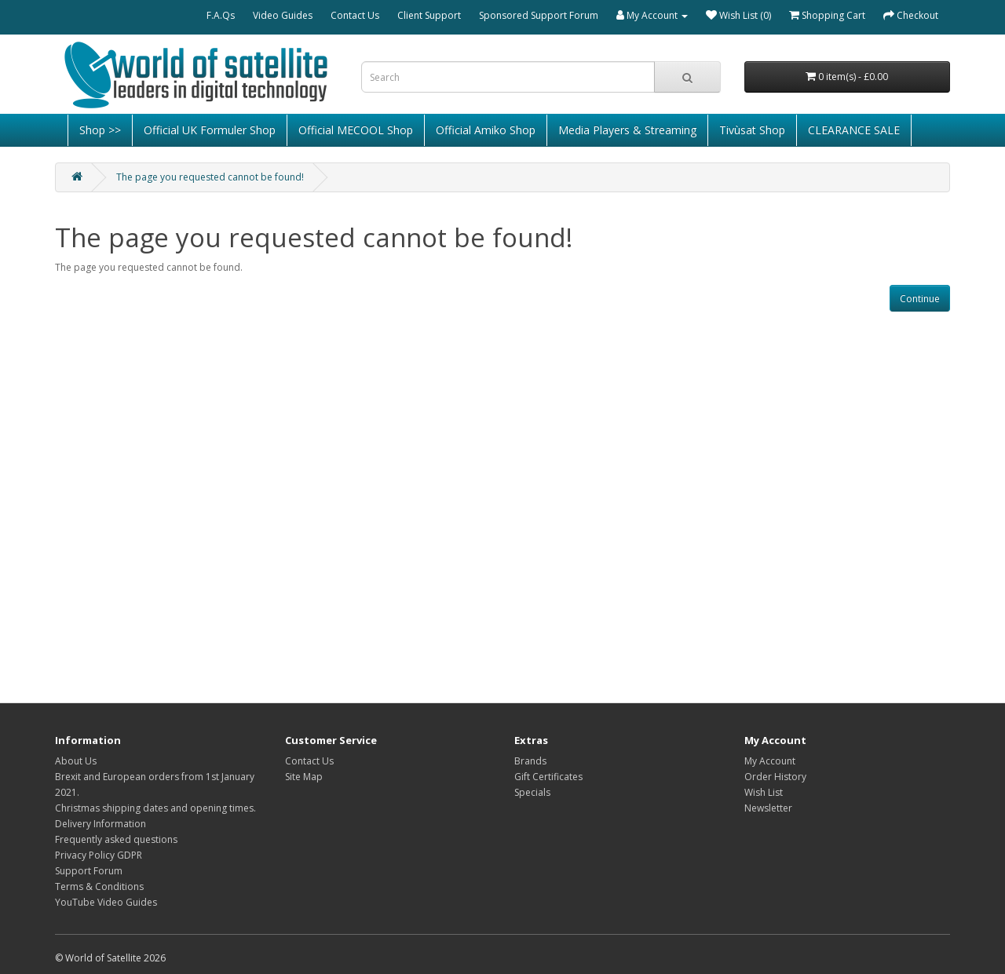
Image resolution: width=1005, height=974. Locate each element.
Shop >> (100, 129)
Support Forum (88, 870)
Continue (920, 298)
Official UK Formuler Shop (210, 129)
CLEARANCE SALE (854, 129)
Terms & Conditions (99, 886)
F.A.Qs (220, 15)
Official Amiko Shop (485, 129)
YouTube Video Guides (106, 902)
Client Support (429, 15)
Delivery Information (100, 823)
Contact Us (355, 15)
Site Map (304, 776)
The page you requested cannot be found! (210, 177)
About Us (76, 761)
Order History (775, 776)
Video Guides (282, 15)
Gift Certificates (548, 776)
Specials (532, 792)
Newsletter (768, 808)
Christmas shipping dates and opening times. (155, 808)
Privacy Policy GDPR (98, 855)
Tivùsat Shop (752, 129)
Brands (530, 761)
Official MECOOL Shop (355, 129)
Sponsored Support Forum (538, 15)
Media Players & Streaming (627, 129)
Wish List (763, 792)
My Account (769, 761)
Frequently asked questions (116, 839)
